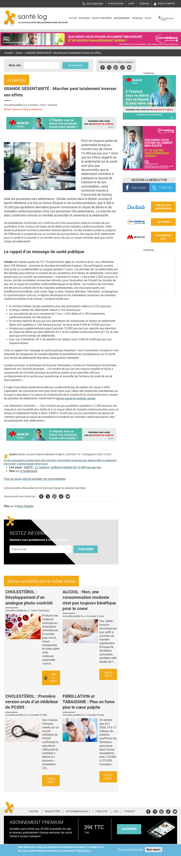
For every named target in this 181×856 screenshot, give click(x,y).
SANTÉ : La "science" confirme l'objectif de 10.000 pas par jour (62, 467)
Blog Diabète (25, 506)
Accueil (8, 52)
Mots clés (15, 65)
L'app (131, 3)
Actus (73, 18)
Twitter (109, 67)
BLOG (148, 18)
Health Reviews (102, 18)
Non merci (153, 849)
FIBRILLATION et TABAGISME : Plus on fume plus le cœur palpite (89, 702)
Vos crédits (163, 221)
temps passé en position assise (75, 398)
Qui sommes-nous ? (78, 811)
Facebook (102, 67)
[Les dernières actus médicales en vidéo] (149, 295)
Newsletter (52, 811)
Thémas (144, 3)
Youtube (68, 496)
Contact (129, 811)
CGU (115, 811)
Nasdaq (162, 15)
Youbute (129, 67)
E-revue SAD (116, 3)
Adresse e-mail (19, 543)
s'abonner (129, 829)
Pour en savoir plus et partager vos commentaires (35, 479)
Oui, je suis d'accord (130, 849)
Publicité (102, 811)
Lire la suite (53, 677)
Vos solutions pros (163, 237)
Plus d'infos (83, 850)
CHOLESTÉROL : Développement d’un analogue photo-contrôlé (28, 597)
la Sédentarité (28, 471)
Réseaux (137, 18)
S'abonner (85, 549)
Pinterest (115, 67)
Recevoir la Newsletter (149, 180)
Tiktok (122, 67)
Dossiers (84, 18)
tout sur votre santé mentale (163, 207)
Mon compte (166, 3)
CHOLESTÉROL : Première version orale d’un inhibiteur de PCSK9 (31, 702)
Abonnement (122, 18)
